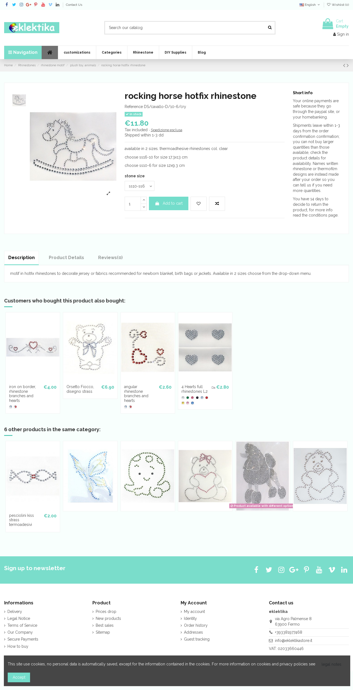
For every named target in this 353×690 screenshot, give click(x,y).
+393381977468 (288, 632)
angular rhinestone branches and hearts (136, 393)
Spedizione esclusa (166, 130)
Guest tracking (197, 639)
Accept (19, 677)
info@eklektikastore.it (293, 640)
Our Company (20, 632)
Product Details (66, 257)
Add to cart (169, 203)
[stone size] (139, 186)
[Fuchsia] (192, 397)
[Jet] (197, 397)
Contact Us (74, 5)
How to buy (17, 646)
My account (194, 611)
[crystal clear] (182, 397)
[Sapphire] (192, 402)
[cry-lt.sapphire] (10, 406)
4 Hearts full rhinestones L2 (194, 389)
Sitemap (103, 632)
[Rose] (187, 402)
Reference (134, 106)
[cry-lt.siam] (15, 406)
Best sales (105, 625)
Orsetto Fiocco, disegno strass (80, 389)
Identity (190, 618)
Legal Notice (18, 618)
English (310, 5)
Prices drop (106, 611)
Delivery (14, 611)
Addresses (193, 632)
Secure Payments (22, 639)
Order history (196, 625)
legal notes (331, 664)
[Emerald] (187, 397)
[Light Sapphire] (202, 397)
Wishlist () (338, 5)
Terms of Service (22, 625)
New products (108, 618)
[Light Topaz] (182, 402)
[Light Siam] (206, 397)
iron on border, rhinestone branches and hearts (22, 393)
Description (21, 257)
